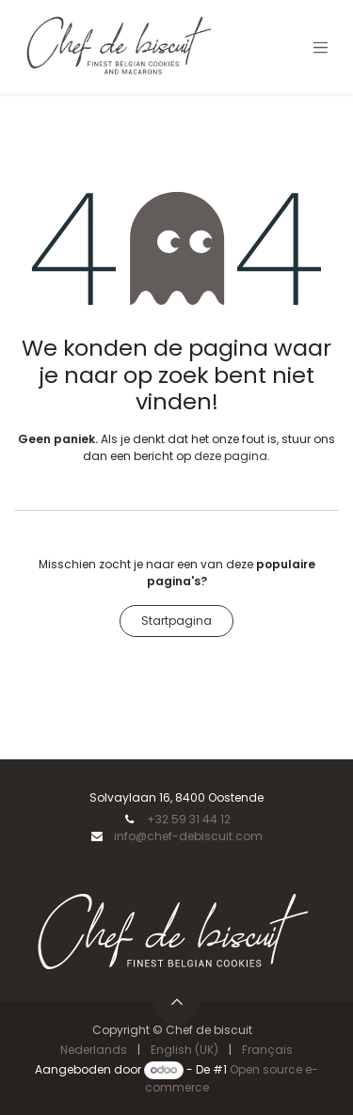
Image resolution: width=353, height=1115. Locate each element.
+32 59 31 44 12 (189, 819)
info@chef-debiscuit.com (188, 836)
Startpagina (176, 621)
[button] (177, 1002)
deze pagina (230, 456)
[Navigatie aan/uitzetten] (321, 47)
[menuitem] (93, 1050)
